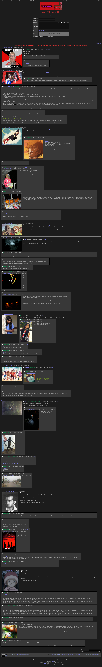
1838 (23, 112)
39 (78, 655)
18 (36, 655)
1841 (45, 56)
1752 (20, 253)
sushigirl (69, 0)
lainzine (73, 0)
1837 (35, 87)
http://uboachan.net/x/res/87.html (10, 464)
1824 (23, 392)
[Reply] (48, 50)
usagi (57, 0)
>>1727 (26, 168)
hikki (30, 0)
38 (76, 655)
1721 (45, 130)
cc (23, 0)
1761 (20, 521)
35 (70, 655)
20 (40, 655)
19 (38, 655)
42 (83, 655)
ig (18, 0)
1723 (46, 138)
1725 (23, 168)
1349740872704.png (31, 374)
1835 (44, 73)
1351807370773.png (31, 140)
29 (58, 655)
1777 (23, 475)
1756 (20, 294)
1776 (23, 467)
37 (74, 655)
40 (79, 655)
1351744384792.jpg (8, 295)
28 (56, 655)
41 (81, 655)
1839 (23, 117)
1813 (42, 573)
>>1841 (27, 64)
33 (66, 655)
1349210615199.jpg (8, 571)
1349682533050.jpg (31, 410)
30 (60, 655)
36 (72, 655)
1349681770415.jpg (8, 401)
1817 (31, 606)
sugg (27, 0)
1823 (23, 387)
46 (91, 655)
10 (20, 655)
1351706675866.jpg (8, 224)
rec (32, 0)
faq (40, 0)
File (39, 31)
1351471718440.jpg (8, 476)
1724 (28, 163)
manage (50, 0)
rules (38, 0)
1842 (45, 62)
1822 (44, 372)
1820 (21, 641)
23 (46, 655)
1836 (45, 79)
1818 (23, 618)
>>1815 (5, 595)
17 (34, 655)
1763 (23, 555)
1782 (23, 357)
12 (24, 655)
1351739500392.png (8, 274)
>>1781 (26, 345)
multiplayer (64, 0)
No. (43, 50)
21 (42, 655)
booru (60, 0)
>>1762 (5, 557)
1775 (31, 457)
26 (52, 655)
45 (89, 655)
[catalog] (51, 15)
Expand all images (98, 44)
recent (43, 0)
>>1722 (46, 142)
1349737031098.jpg (8, 366)
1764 (23, 562)
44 (87, 655)
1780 (23, 345)
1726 (20, 192)
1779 (41, 320)
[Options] (99, 0)
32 (64, 655)
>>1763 (26, 530)
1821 (49, 368)
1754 (23, 267)
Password (86, 651)
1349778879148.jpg (8, 315)
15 (30, 655)
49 (97, 655)
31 (62, 655)
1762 (23, 530)
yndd (4, 0)
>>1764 (26, 555)
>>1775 (5, 469)
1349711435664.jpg (8, 435)
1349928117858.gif (8, 238)
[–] (1, 48)
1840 (45, 50)
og (17, 0)
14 (28, 655)
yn (1, 0)
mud (54, 0)
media (14, 0)
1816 (21, 593)
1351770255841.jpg (8, 128)
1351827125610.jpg (8, 169)
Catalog (7, 657)
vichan (53, 662)
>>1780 (5, 353)
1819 (22, 624)
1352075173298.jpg (8, 48)
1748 (41, 240)
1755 (26, 272)
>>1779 (5, 347)
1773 (53, 409)
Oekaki (42, 31)
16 (32, 655)
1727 (20, 212)
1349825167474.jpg (26, 322)
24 (48, 655)
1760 (23, 514)
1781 (23, 351)
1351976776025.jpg (8, 71)
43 (85, 655)
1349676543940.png (9, 492)
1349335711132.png (8, 625)
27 (54, 655)
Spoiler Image (66, 22)
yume (8, 0)
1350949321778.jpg (8, 532)
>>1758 (5, 523)
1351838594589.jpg (8, 194)
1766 (55, 402)
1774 (23, 433)
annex (46, 0)
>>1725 (5, 214)
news (35, 0)
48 (95, 655)
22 (44, 655)
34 (68, 655)
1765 (45, 226)
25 (50, 655)
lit (12, 0)
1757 (41, 494)
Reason (82, 652)
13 (26, 655)
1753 (20, 260)
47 (93, 655)
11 (22, 655)
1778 (40, 316)
